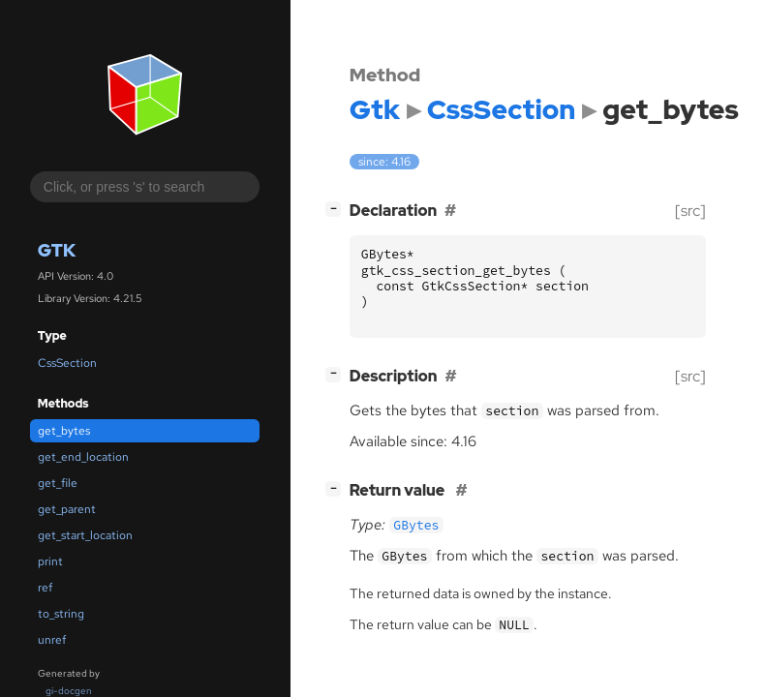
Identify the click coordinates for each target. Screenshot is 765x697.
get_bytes (64, 431)
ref (45, 587)
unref (52, 640)
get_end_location (83, 457)
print (50, 561)
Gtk (57, 250)
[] (337, 208)
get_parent (67, 509)
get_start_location (85, 535)
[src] (690, 210)
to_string (61, 613)
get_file (57, 483)
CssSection (67, 363)
